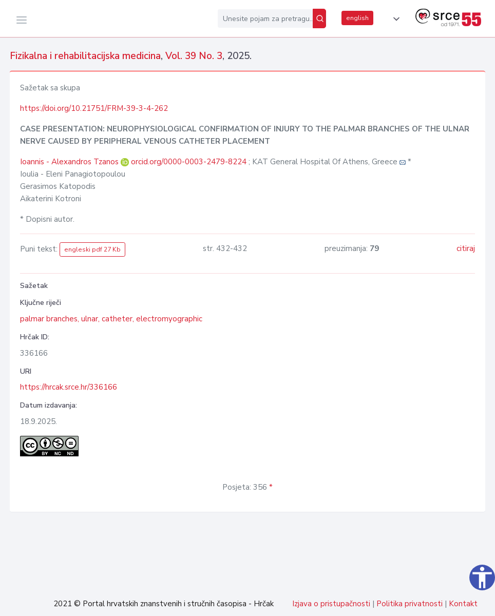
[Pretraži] (319, 18)
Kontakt (463, 604)
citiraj (465, 248)
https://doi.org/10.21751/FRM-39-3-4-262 (94, 108)
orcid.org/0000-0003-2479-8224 (188, 162)
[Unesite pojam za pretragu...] (265, 18)
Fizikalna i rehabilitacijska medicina (85, 56)
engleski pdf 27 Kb (92, 249)
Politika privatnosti (409, 604)
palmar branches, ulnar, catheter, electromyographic (111, 319)
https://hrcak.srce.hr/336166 (68, 387)
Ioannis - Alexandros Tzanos (70, 162)
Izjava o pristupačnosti (331, 604)
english (357, 18)
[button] (394, 19)
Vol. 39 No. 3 (193, 56)
